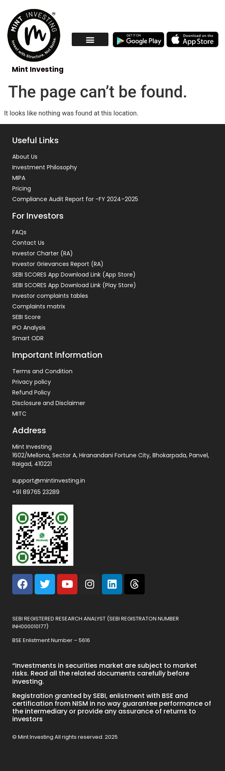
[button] (90, 39)
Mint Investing (38, 69)
